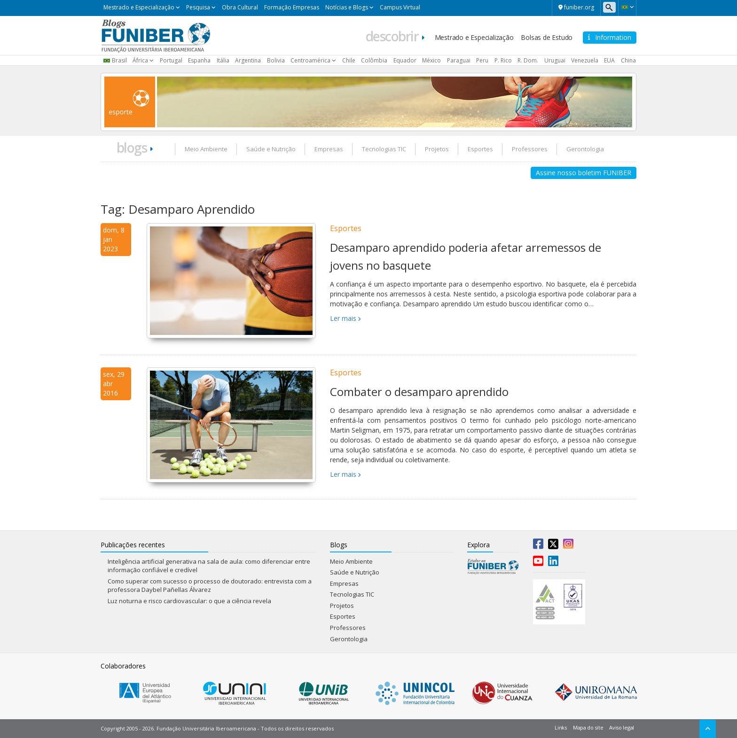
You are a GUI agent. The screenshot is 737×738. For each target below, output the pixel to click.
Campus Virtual (400, 7)
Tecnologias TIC (384, 149)
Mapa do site (588, 727)
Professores (530, 149)
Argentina (248, 60)
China (628, 60)
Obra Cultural (240, 7)
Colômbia (374, 60)
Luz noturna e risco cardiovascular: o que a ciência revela (189, 601)
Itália (223, 60)
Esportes (480, 149)
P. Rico (503, 60)
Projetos (437, 149)
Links (561, 727)
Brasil (119, 60)
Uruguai (554, 60)
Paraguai (458, 60)
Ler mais (343, 318)
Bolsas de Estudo (546, 37)
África (140, 60)
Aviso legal (621, 727)
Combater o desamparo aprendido (419, 391)
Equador (404, 60)
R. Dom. (527, 60)
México (431, 60)
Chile (348, 60)
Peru (482, 60)
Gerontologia (585, 149)
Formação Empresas (291, 7)
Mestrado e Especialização (138, 7)
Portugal (171, 60)
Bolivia (276, 60)
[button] (627, 7)
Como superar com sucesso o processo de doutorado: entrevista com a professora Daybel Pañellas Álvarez (210, 585)
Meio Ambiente (206, 149)
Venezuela (584, 60)
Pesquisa (198, 7)
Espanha (199, 60)
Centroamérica (310, 60)
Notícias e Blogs (346, 7)
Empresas (328, 149)
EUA (609, 60)
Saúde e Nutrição (271, 149)
